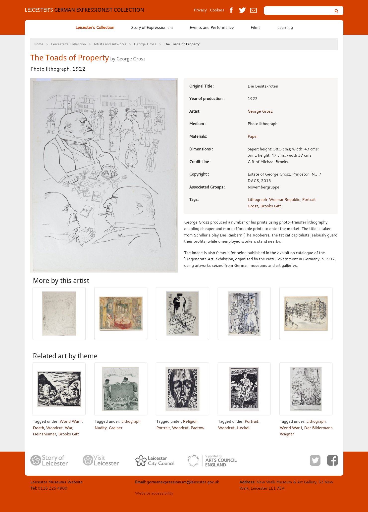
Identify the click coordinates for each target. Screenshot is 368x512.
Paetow (197, 427)
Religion (190, 421)
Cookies (217, 10)
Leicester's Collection (94, 27)
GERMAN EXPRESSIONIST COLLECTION (84, 10)
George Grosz (145, 44)
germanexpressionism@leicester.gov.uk (183, 482)
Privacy (200, 10)
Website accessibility (154, 493)
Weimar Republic (284, 199)
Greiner (115, 427)
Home (38, 44)
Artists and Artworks (110, 44)
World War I (70, 421)
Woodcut (54, 427)
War (68, 427)
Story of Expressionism (152, 27)
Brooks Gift (270, 206)
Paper (253, 136)
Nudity (101, 427)
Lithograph (257, 199)
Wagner (287, 434)
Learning (285, 27)
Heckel (243, 427)
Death (38, 427)
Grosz (253, 206)
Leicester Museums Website (56, 482)
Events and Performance (212, 27)
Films (256, 27)
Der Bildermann (318, 427)
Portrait (309, 199)
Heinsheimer (44, 434)
